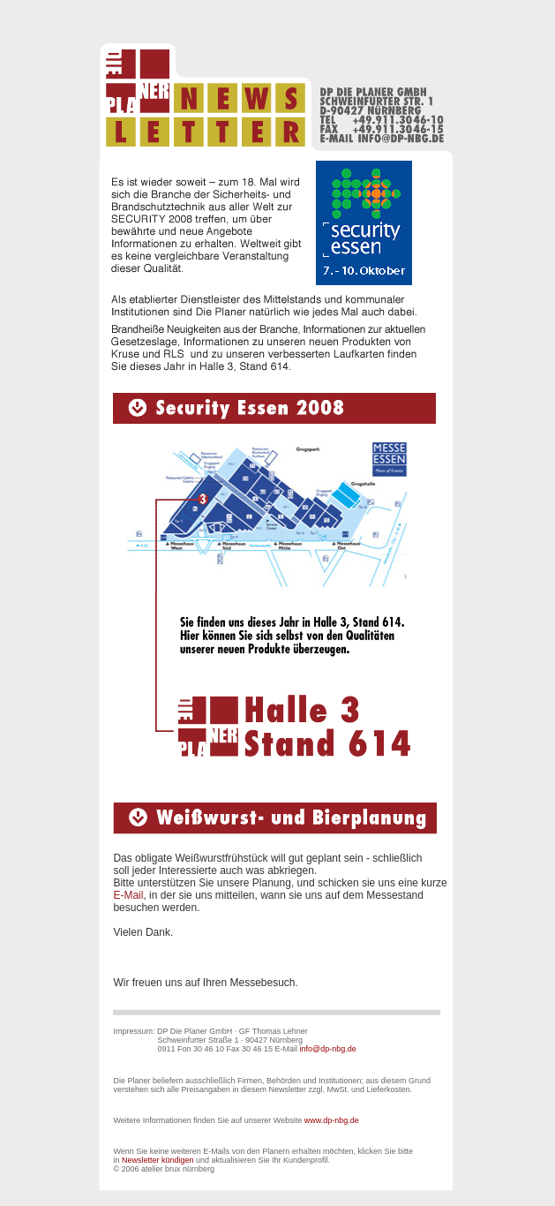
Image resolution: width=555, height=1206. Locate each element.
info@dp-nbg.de (328, 1048)
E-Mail (128, 895)
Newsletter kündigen (158, 1160)
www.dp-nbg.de (331, 1120)
